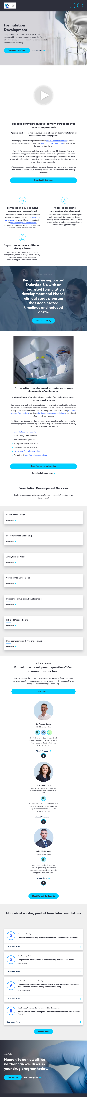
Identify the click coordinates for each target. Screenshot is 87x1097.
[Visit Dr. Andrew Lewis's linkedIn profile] (43, 755)
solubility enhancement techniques (51, 413)
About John (43, 878)
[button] (72, 5)
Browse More (43, 1031)
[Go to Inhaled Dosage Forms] (43, 622)
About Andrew (43, 751)
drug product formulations (52, 143)
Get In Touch (43, 691)
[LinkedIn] (43, 882)
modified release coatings (36, 455)
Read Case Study (43, 320)
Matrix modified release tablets (27, 451)
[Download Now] (43, 946)
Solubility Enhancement (43, 473)
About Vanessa (43, 817)
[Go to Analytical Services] (43, 559)
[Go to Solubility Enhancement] (43, 580)
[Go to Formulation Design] (43, 517)
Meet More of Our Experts (43, 896)
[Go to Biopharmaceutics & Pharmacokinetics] (43, 643)
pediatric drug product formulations (23, 222)
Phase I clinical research (56, 140)
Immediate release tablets (25, 431)
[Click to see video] (43, 95)
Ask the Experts (32, 1077)
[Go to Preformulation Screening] (43, 538)
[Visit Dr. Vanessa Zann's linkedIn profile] (43, 821)
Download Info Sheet (17, 50)
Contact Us (39, 50)
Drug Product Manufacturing (43, 466)
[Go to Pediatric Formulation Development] (43, 601)
